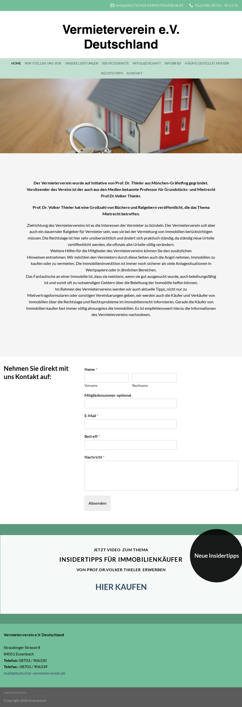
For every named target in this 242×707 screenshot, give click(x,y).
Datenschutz (15, 693)
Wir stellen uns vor (43, 63)
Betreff (92, 436)
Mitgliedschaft (147, 63)
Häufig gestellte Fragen (207, 63)
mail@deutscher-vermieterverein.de (34, 673)
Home (16, 63)
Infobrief (172, 63)
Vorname (90, 386)
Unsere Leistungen (81, 63)
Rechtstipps (112, 73)
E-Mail (91, 415)
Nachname (140, 386)
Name (90, 369)
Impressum (37, 700)
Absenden (97, 503)
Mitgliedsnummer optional (107, 395)
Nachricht (94, 457)
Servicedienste (115, 63)
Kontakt (135, 73)
